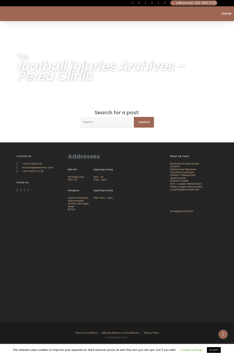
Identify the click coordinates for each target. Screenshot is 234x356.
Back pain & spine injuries (184, 163)
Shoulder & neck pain (182, 172)
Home (226, 13)
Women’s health (179, 180)
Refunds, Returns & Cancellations (120, 332)
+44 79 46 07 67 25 (30, 171)
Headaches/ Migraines (183, 169)
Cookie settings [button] (191, 350)
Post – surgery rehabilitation (185, 183)
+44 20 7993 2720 (29, 163)
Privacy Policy (151, 332)
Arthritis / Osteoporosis (182, 175)
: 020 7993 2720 (193, 3)
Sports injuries (178, 178)
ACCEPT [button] (214, 350)
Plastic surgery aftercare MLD (186, 186)
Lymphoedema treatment (184, 189)
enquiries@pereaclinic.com (35, 167)
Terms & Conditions (86, 332)
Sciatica (175, 166)
